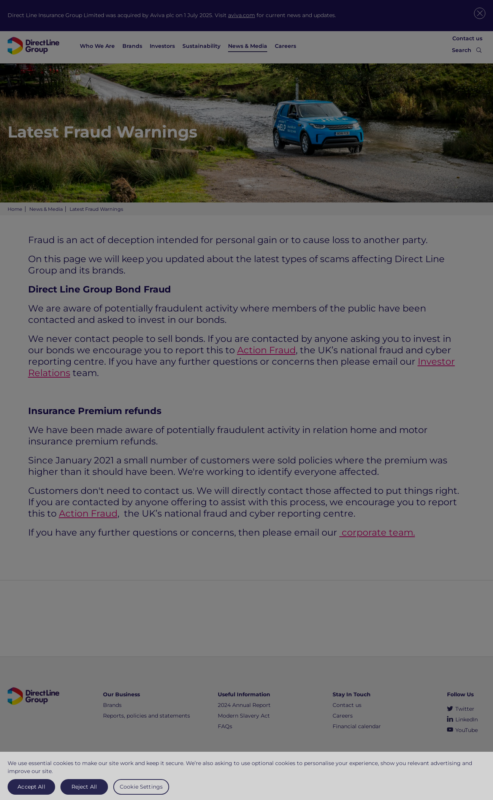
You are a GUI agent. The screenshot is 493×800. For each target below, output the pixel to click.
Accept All (31, 789)
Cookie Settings (141, 789)
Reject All (84, 789)
